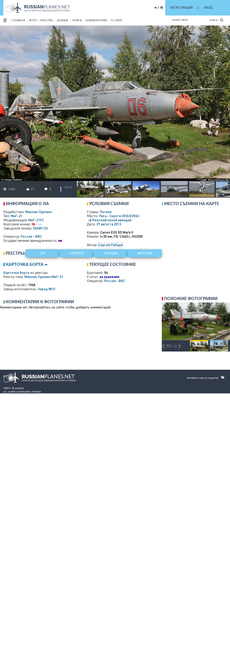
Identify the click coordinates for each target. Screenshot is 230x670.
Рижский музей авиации (112, 220)
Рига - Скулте (119, 216)
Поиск (216, 20)
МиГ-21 (16, 216)
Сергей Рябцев (110, 244)
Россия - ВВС (31, 236)
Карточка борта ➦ (27, 264)
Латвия (106, 212)
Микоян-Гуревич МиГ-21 (43, 277)
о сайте (116, 20)
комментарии (96, 20)
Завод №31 (46, 289)
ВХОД (208, 7)
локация (111, 253)
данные (62, 20)
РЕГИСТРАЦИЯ (181, 7)
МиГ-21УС (36, 220)
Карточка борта (16, 272)
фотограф (145, 253)
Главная (18, 20)
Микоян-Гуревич (38, 212)
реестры (46, 20)
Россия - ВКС (114, 281)
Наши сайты (180, 20)
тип (39, 224)
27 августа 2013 (108, 224)
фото (33, 20)
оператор (77, 253)
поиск (77, 20)
